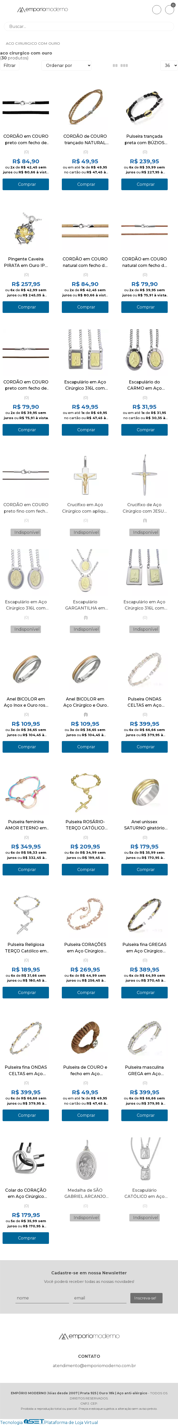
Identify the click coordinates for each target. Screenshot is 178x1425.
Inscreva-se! (145, 1298)
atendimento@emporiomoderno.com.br (94, 1365)
